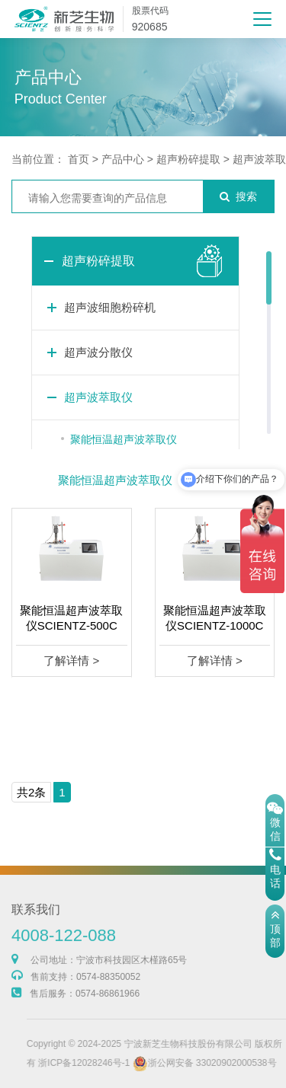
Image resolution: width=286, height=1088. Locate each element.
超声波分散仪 (98, 352)
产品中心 (122, 159)
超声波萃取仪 (98, 397)
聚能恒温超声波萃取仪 (123, 439)
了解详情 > (71, 660)
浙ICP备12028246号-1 (108, 1063)
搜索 (238, 196)
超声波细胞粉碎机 (110, 307)
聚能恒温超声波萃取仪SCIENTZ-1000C (214, 618)
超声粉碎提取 (188, 159)
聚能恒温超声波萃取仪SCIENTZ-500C (71, 618)
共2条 (31, 792)
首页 (78, 159)
